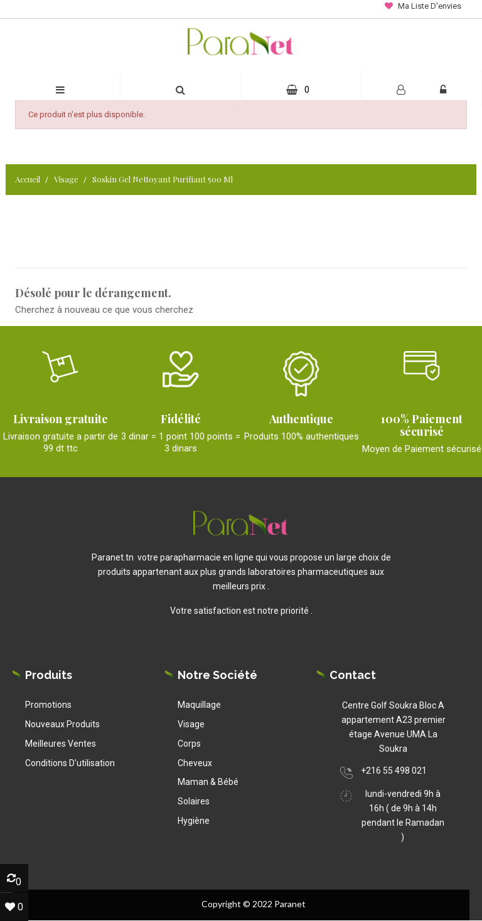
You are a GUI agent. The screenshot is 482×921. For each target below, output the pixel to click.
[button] (180, 90)
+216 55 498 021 (394, 771)
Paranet (290, 903)
